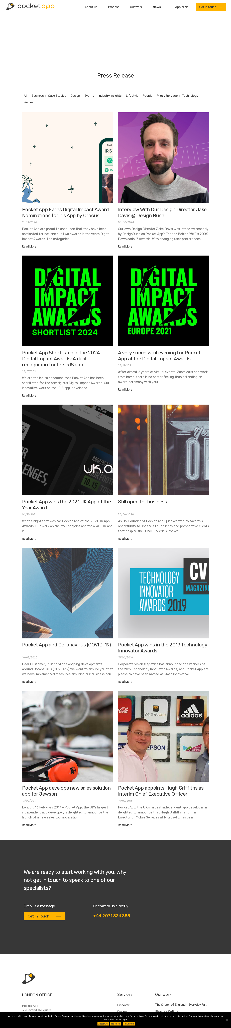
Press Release (167, 54)
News (157, 7)
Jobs (166, 1010)
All (25, 54)
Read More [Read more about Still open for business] (125, 497)
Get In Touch (44, 875)
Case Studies (57, 54)
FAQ (176, 1010)
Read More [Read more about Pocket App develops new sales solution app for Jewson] (29, 783)
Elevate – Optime (166, 970)
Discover (123, 964)
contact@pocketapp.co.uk (40, 991)
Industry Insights (110, 54)
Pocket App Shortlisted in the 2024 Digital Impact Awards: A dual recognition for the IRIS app (61, 317)
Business (37, 54)
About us (91, 7)
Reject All (115, 1023)
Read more (129, 1023)
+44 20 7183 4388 (35, 984)
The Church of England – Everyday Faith (181, 963)
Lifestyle (132, 54)
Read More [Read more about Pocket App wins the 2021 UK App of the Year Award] (29, 497)
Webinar (29, 61)
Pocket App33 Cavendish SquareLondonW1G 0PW (36, 971)
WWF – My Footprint (168, 990)
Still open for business (142, 460)
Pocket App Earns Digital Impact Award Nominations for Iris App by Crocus (65, 171)
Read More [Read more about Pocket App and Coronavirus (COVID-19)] (29, 640)
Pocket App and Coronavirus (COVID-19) (66, 603)
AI (205, 1010)
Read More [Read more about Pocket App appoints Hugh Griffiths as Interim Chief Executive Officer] (125, 783)
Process (113, 7)
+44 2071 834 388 (111, 874)
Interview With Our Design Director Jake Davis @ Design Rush (162, 171)
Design (75, 54)
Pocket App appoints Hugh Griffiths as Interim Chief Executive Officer (161, 750)
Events (89, 54)
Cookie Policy (191, 1010)
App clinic (181, 7)
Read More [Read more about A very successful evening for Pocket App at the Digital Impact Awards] (125, 348)
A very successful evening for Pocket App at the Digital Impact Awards (159, 314)
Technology (190, 54)
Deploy (122, 983)
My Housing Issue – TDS (171, 977)
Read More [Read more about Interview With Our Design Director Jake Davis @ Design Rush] (125, 205)
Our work (136, 7)
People (147, 54)
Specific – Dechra (167, 983)
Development (126, 977)
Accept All (103, 1023)
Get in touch (211, 7)
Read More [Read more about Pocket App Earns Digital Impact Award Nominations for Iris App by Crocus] (29, 205)
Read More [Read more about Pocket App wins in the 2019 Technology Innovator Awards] (125, 640)
